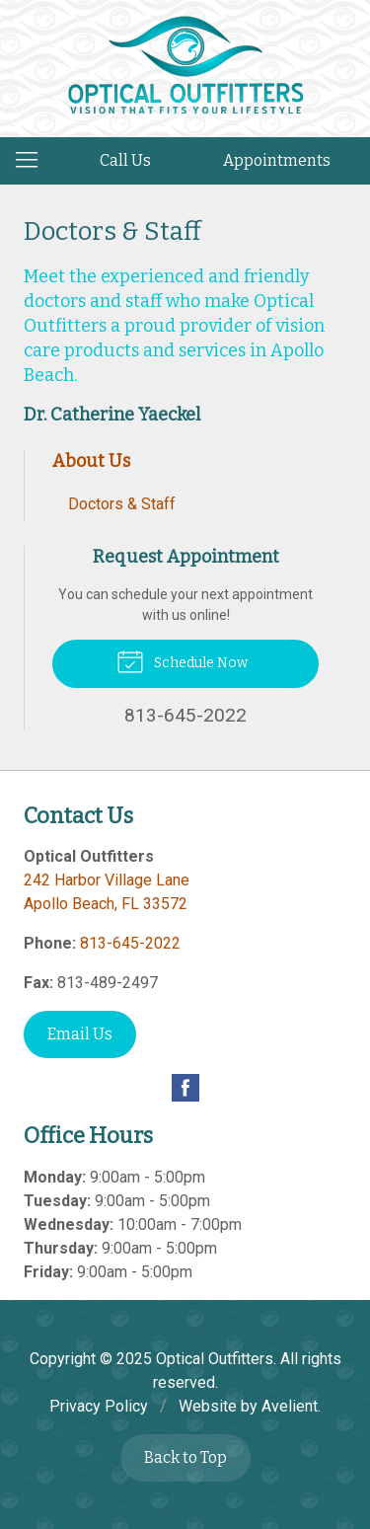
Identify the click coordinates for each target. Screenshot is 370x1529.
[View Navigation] (33, 161)
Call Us (125, 160)
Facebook (185, 1088)
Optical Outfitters (214, 1358)
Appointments (277, 160)
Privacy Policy (98, 1406)
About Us (91, 461)
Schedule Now (182, 660)
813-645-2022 (130, 943)
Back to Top (185, 1457)
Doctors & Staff (122, 504)
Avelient (289, 1406)
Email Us (79, 1034)
